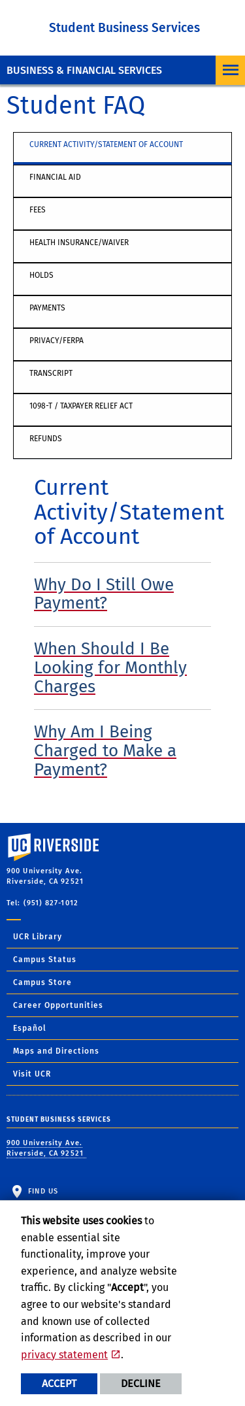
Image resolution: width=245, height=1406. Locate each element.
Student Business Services (124, 27)
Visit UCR (32, 1074)
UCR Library (37, 936)
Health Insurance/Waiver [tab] (79, 242)
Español (29, 1028)
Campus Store (42, 982)
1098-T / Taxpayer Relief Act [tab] (81, 405)
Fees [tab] (37, 209)
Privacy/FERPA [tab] (56, 340)
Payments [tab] (47, 307)
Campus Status (44, 959)
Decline (141, 1383)
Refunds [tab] (45, 438)
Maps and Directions (56, 1051)
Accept (59, 1383)
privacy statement (64, 1354)
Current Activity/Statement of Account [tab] (106, 144)
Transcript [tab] (51, 373)
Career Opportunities (58, 1005)
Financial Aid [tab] (55, 177)
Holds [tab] (41, 275)
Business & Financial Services (84, 70)
